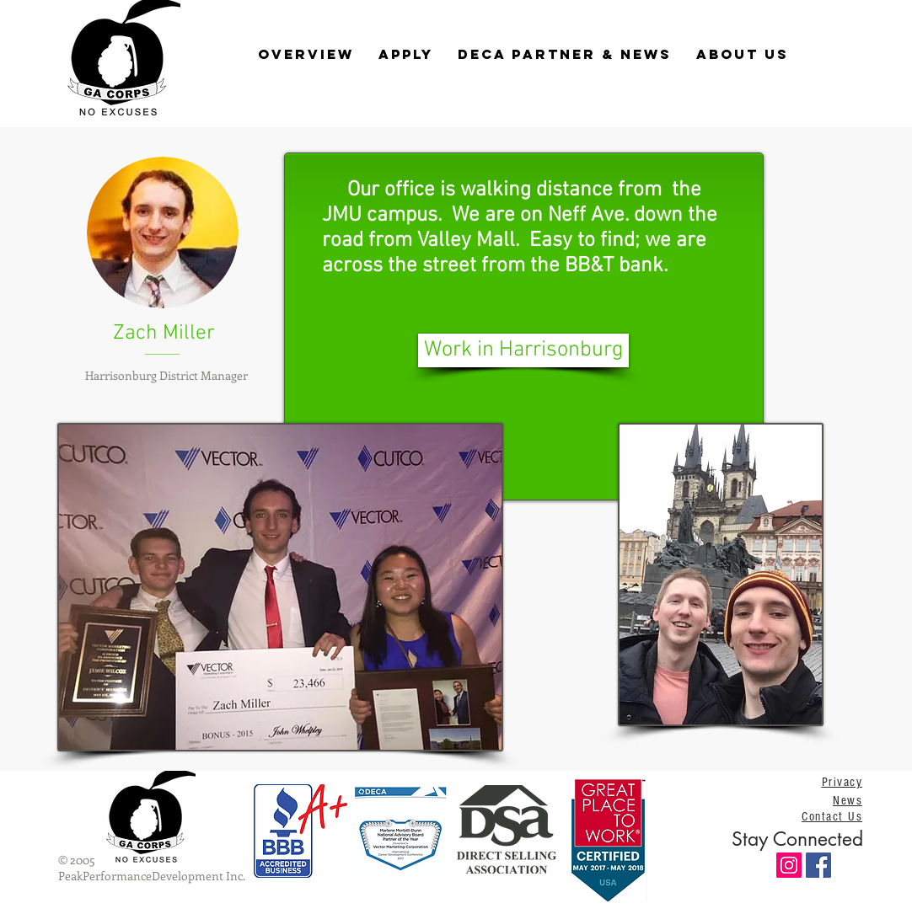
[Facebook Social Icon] (818, 865)
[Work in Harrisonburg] (523, 350)
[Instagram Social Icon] (789, 865)
